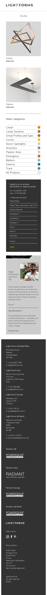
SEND (12, 247)
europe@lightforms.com (16, 411)
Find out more (13, 331)
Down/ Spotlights (23, 143)
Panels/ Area (23, 152)
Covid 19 (9, 563)
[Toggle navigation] (41, 5)
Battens (23, 160)
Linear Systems (23, 131)
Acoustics (23, 147)
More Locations (11, 545)
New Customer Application (15, 568)
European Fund (11, 553)
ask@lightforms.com (15, 365)
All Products (23, 172)
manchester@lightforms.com (18, 438)
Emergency (23, 156)
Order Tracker (11, 550)
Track (23, 168)
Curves (23, 139)
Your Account (10, 566)
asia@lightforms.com (15, 389)
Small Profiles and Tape (23, 135)
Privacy (8, 558)
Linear (23, 127)
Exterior (23, 164)
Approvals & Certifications (15, 560)
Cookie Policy (11, 555)
